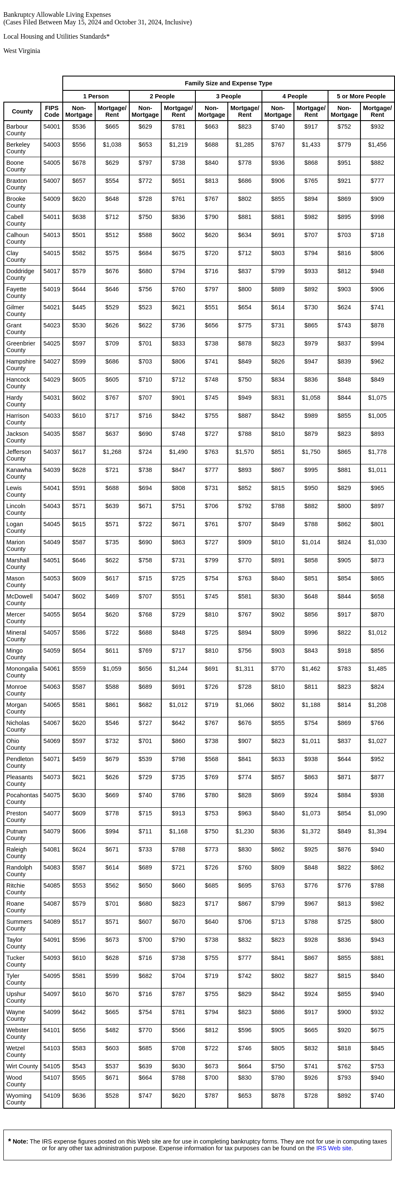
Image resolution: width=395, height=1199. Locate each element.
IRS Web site (334, 1148)
